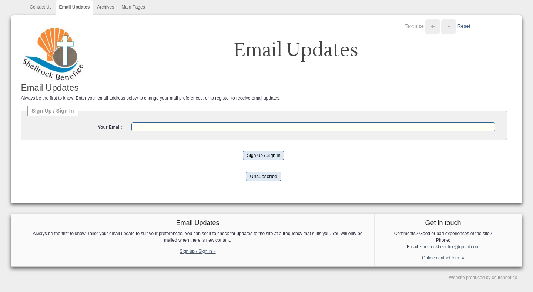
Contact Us (40, 7)
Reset (463, 26)
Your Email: (110, 127)
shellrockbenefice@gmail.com (450, 246)
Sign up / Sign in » (197, 251)
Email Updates (74, 7)
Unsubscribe (263, 176)
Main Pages (133, 7)
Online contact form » (443, 258)
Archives (105, 7)
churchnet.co (504, 277)
